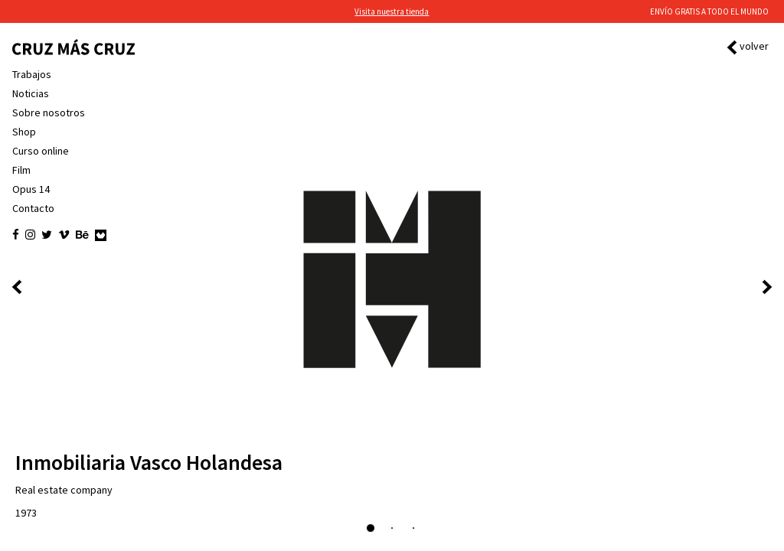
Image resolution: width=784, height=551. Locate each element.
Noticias (30, 93)
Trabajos (31, 74)
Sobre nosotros (48, 112)
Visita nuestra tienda (391, 11)
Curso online (40, 151)
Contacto (33, 208)
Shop (24, 132)
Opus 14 (31, 189)
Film (21, 170)
